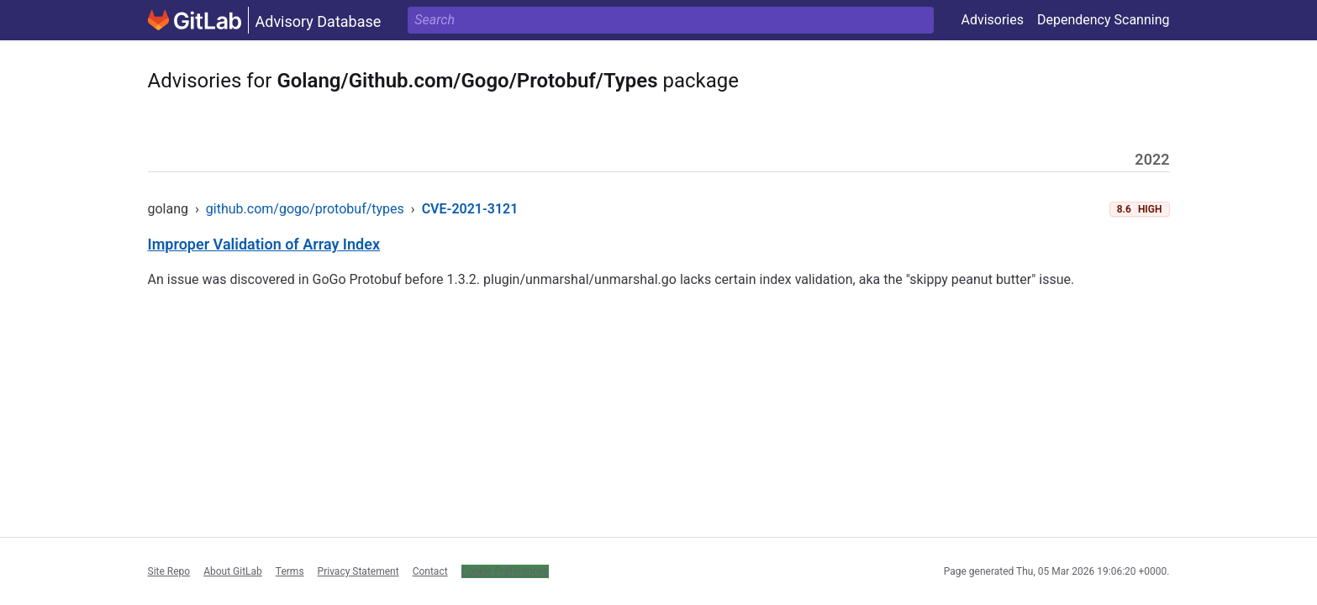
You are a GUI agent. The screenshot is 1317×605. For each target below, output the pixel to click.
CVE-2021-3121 (470, 209)
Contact (430, 571)
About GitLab (232, 571)
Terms (290, 571)
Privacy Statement (358, 571)
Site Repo (169, 571)
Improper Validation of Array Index (264, 244)
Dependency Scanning (1103, 20)
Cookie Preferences (505, 571)
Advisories (992, 20)
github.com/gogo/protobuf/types (305, 209)
